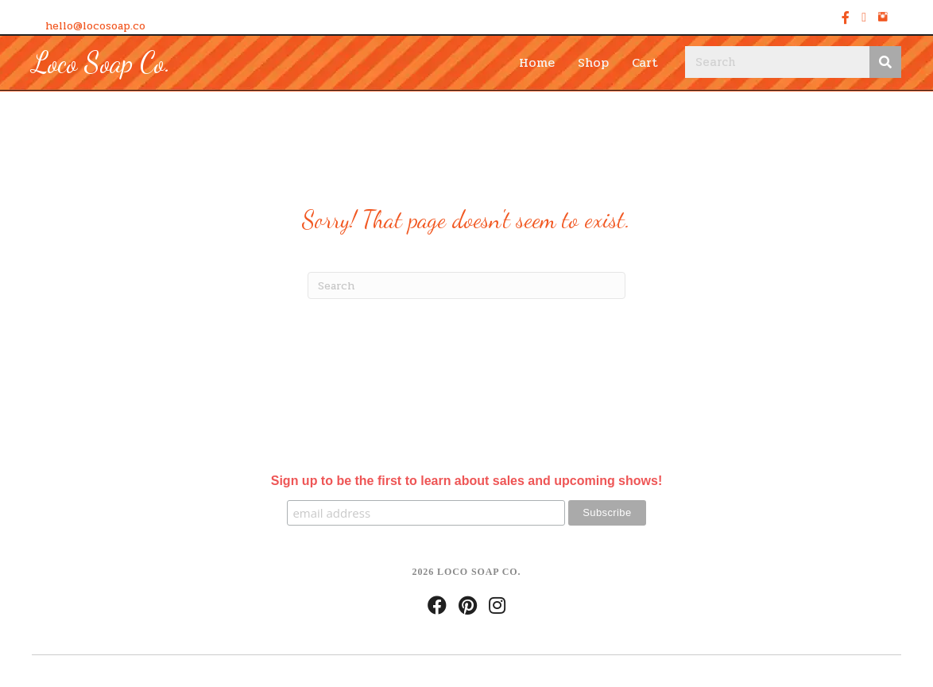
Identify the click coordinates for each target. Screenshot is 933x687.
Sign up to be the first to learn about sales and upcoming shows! (466, 480)
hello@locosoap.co (95, 25)
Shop (593, 62)
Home (537, 62)
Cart (645, 62)
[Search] (466, 285)
